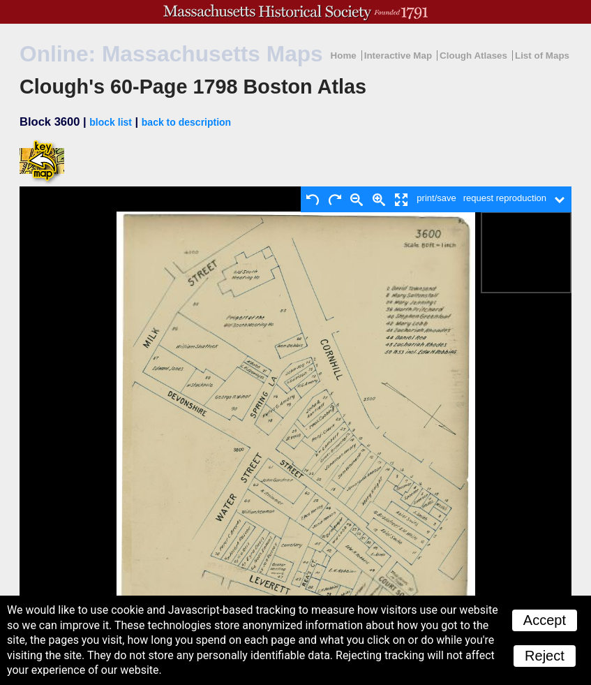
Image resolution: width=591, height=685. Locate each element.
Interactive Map (398, 55)
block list (110, 122)
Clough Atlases (473, 55)
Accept (544, 620)
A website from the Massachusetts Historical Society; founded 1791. (295, 12)
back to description (186, 122)
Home (344, 55)
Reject (544, 655)
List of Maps (542, 55)
